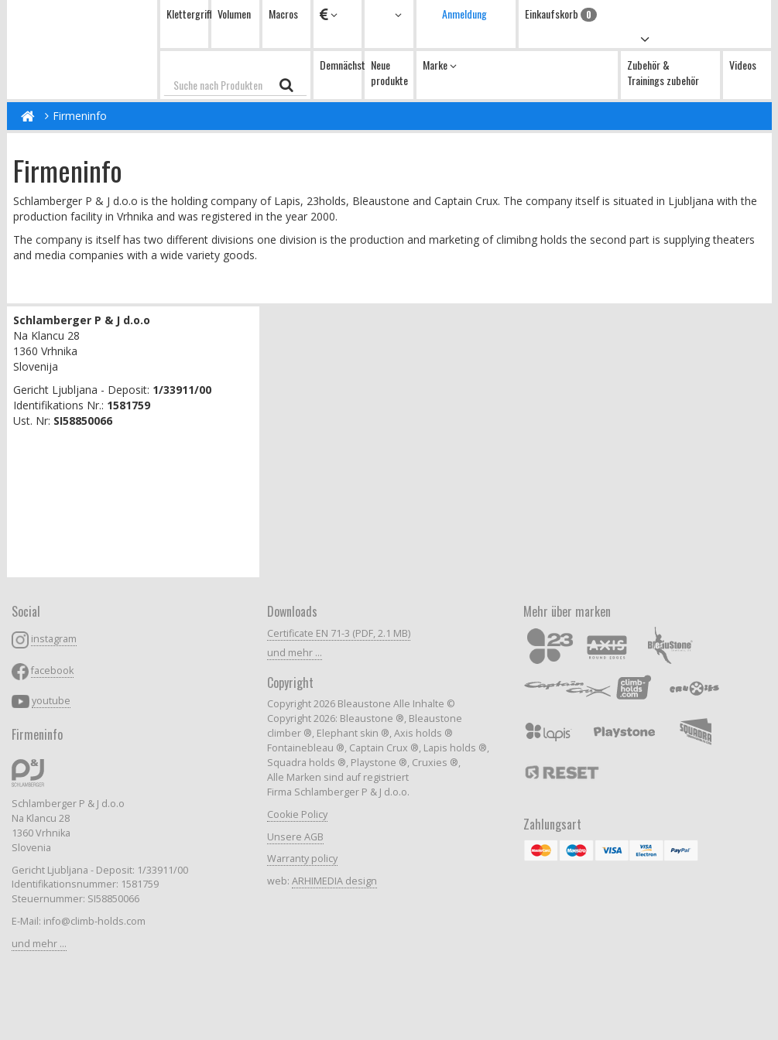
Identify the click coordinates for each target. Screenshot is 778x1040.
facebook (52, 670)
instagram (54, 638)
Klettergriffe (187, 13)
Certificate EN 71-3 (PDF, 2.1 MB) (338, 633)
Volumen (234, 13)
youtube (51, 700)
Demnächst (341, 64)
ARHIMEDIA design (334, 881)
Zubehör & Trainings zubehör (663, 72)
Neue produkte (389, 72)
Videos (742, 64)
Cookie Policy (297, 814)
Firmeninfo (80, 115)
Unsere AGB (295, 836)
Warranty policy (302, 858)
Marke (440, 64)
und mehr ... (39, 943)
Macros (283, 13)
